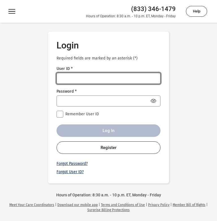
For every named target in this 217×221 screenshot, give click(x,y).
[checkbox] (60, 114)
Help (196, 11)
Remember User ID (82, 114)
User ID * (65, 68)
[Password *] (108, 101)
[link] (31, 205)
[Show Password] (153, 101)
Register (108, 147)
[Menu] (11, 11)
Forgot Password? (72, 163)
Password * (67, 91)
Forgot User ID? (70, 171)
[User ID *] (108, 78)
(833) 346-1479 (153, 8)
